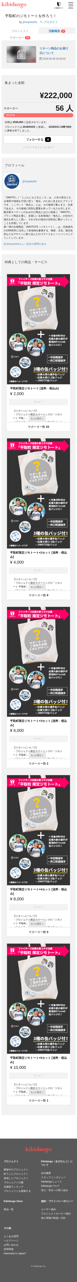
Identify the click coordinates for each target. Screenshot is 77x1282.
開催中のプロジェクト (16, 1169)
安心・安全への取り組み (54, 1190)
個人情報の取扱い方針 (53, 1218)
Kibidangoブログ (50, 1185)
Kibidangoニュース (51, 1181)
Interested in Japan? (15, 1253)
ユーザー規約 (48, 1209)
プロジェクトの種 (13, 1182)
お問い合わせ (11, 1244)
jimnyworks (30, 22)
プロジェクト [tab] (20, 31)
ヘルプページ (11, 1240)
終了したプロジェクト (16, 1173)
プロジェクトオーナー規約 (56, 1213)
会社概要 (46, 1173)
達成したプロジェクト (16, 1178)
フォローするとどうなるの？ (39, 147)
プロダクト (51, 22)
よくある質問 (11, 1236)
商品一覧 (9, 1209)
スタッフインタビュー (53, 1177)
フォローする (38, 139)
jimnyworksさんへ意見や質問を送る (25, 244)
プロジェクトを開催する (17, 1191)
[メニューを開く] (70, 5)
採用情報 (9, 1249)
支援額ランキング (13, 1186)
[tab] (57, 30)
